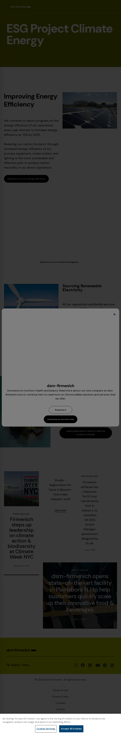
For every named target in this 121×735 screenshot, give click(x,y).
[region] (60, 724)
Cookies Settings (45, 728)
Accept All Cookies (71, 728)
